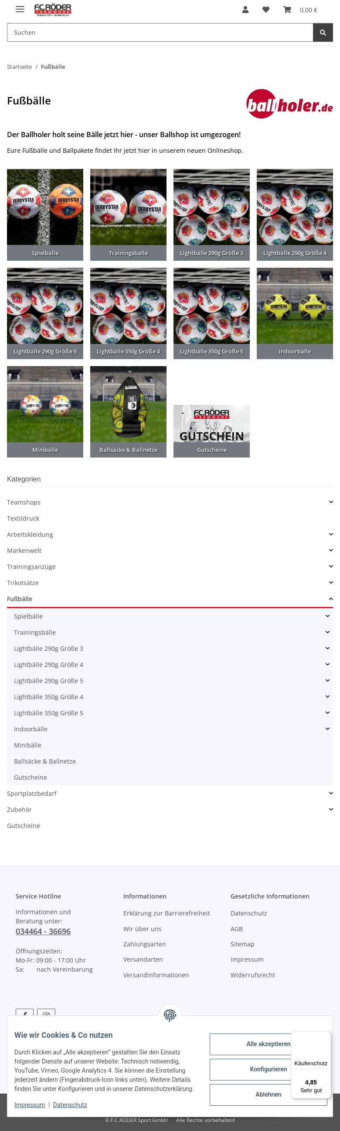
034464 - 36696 (43, 931)
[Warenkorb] (300, 9)
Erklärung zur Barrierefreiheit (166, 913)
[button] (245, 9)
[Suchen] (160, 32)
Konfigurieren (261, 1064)
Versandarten (143, 959)
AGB (237, 929)
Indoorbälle (31, 729)
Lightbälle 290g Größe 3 (48, 648)
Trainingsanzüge (31, 566)
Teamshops (24, 502)
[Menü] (326, 1036)
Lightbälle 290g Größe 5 (48, 681)
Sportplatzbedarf (32, 793)
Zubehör (19, 809)
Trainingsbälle (35, 632)
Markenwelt (24, 550)
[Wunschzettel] (265, 9)
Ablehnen (261, 1090)
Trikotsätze (23, 583)
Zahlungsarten (144, 944)
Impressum (36, 1104)
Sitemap (243, 944)
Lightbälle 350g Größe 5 (48, 713)
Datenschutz (77, 1104)
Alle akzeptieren (261, 1039)
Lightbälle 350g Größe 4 (48, 697)
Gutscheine (30, 777)
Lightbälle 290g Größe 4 (48, 664)
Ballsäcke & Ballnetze (45, 761)
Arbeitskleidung (30, 534)
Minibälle (27, 745)
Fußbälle (19, 599)
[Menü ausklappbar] (20, 5)
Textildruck (23, 518)
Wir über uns (142, 929)
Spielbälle (28, 616)
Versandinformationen (156, 975)
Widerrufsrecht (253, 975)
